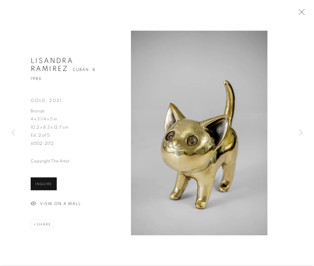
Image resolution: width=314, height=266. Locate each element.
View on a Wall (56, 205)
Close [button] (300, 13)
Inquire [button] (43, 185)
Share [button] (43, 225)
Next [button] (301, 133)
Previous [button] (13, 133)
